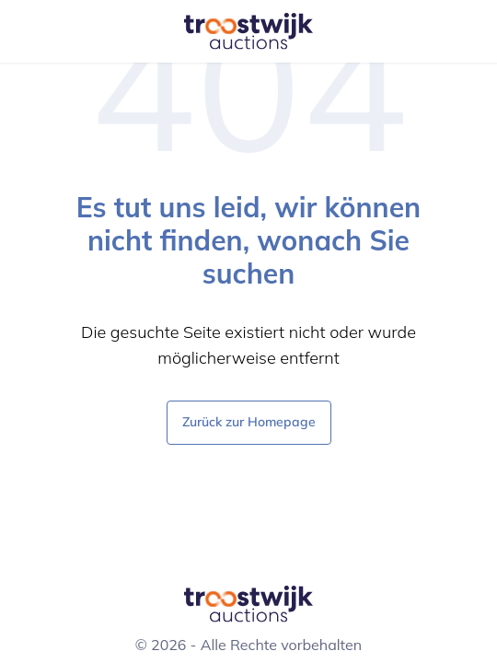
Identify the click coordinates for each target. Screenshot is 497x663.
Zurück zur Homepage (249, 421)
